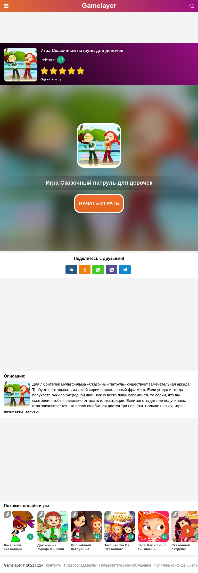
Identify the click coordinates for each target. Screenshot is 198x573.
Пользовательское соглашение (125, 565)
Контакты (53, 565)
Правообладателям (80, 565)
